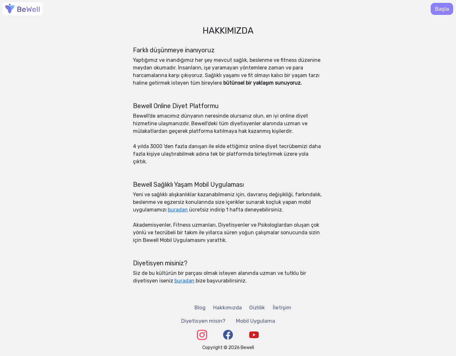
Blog (200, 307)
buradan (178, 210)
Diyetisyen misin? (203, 321)
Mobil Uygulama (255, 321)
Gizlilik (257, 307)
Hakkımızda (227, 307)
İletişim (282, 307)
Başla (442, 9)
